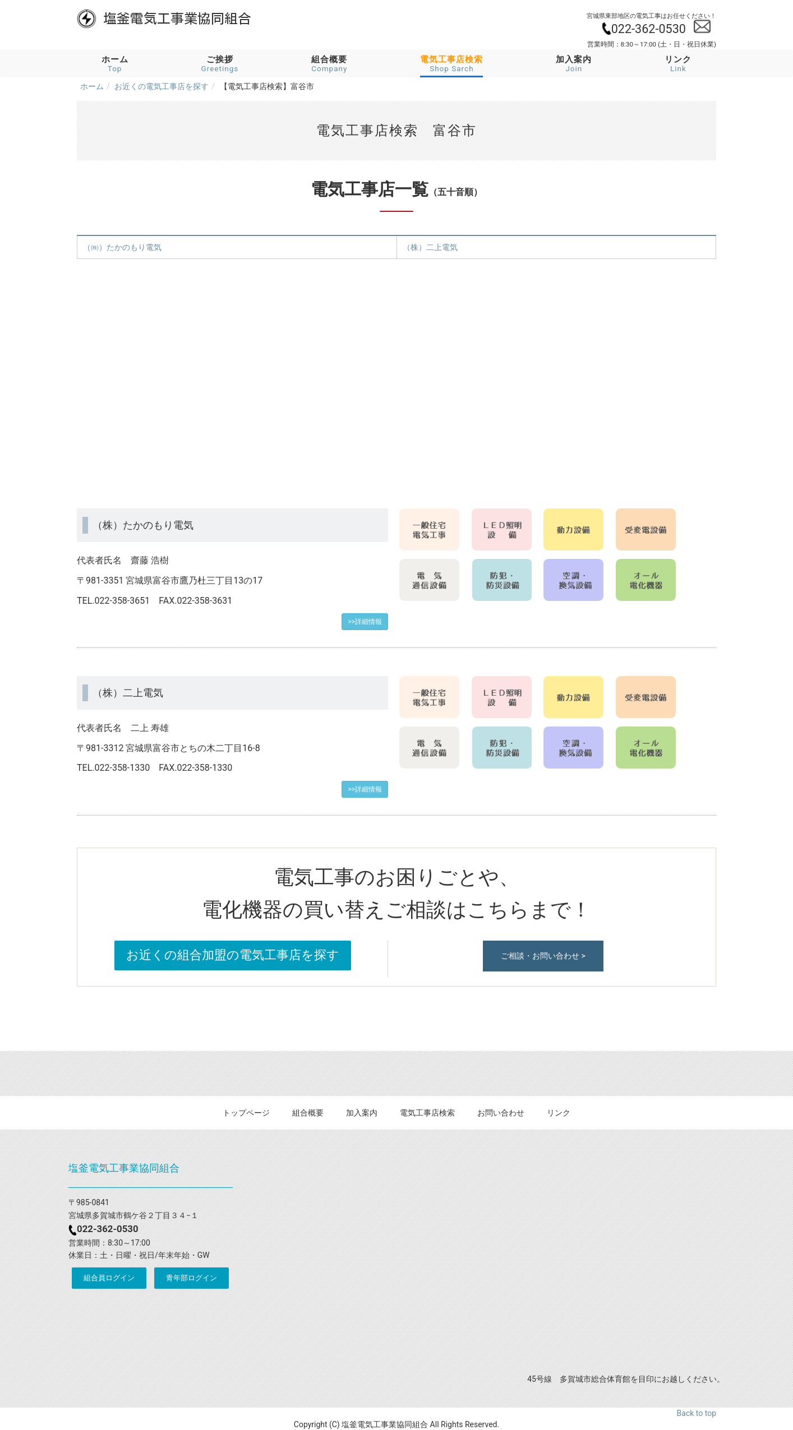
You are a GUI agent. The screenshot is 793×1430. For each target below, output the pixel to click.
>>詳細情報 (365, 622)
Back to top (696, 1413)
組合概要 (329, 63)
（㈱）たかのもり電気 (122, 247)
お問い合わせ (500, 1112)
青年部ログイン (191, 1278)
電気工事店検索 (427, 1112)
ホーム (115, 63)
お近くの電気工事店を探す (161, 86)
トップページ (246, 1112)
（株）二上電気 (430, 247)
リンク (678, 63)
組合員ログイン (109, 1278)
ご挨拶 (220, 63)
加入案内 (574, 63)
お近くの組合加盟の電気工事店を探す (232, 955)
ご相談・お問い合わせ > (543, 955)
